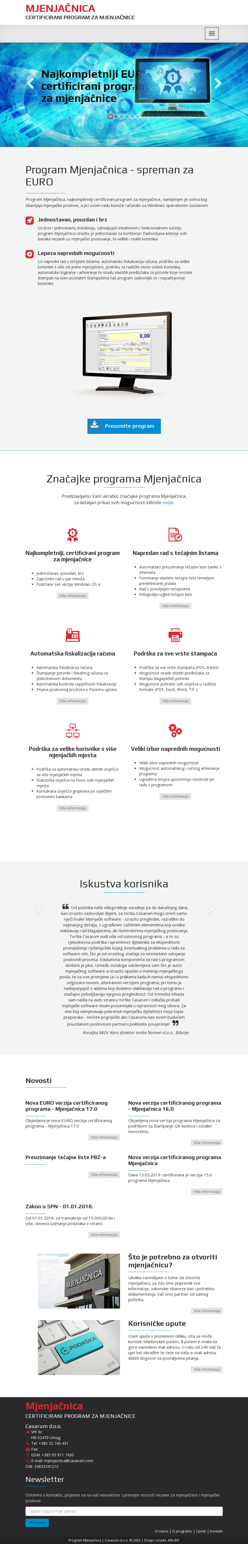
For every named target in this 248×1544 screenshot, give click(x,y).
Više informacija (72, 595)
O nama (161, 1531)
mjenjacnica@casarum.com (68, 1460)
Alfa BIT (173, 1540)
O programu (182, 1531)
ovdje (168, 502)
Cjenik (201, 1531)
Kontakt (216, 1531)
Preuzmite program (120, 426)
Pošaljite (37, 1522)
